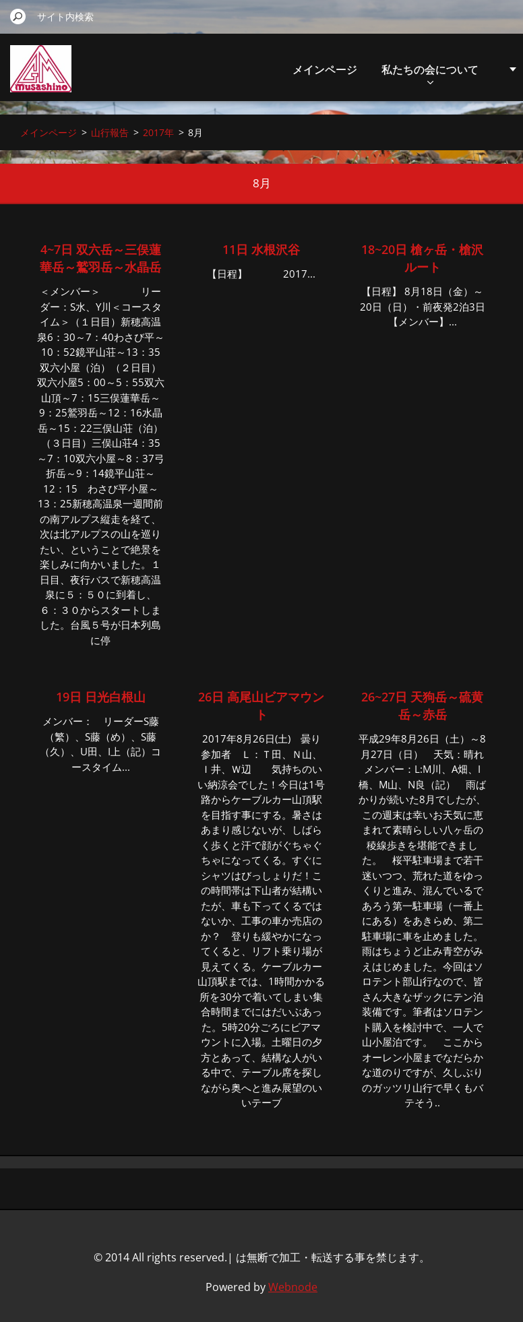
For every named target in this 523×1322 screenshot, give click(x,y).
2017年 (158, 132)
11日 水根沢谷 (261, 249)
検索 (18, 16)
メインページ (325, 69)
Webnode (292, 1287)
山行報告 (110, 132)
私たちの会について (430, 73)
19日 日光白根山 (101, 697)
